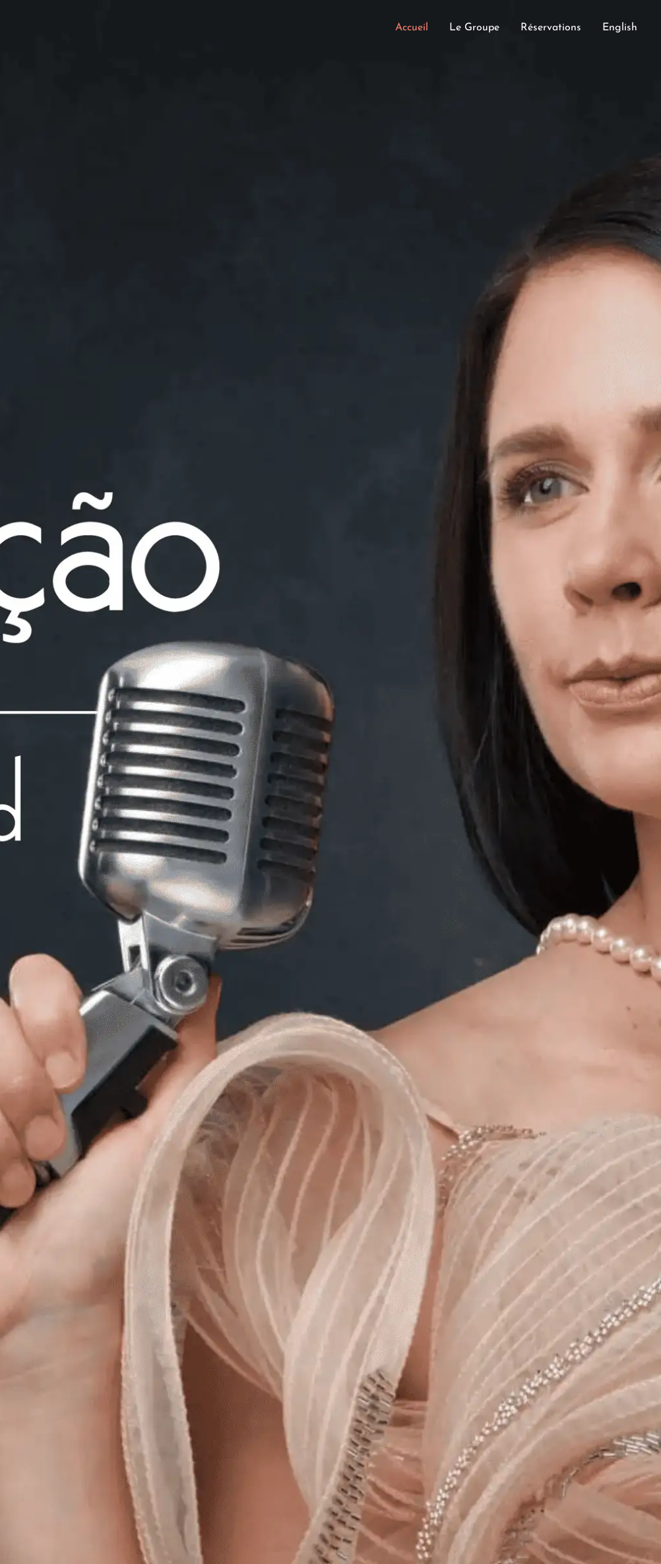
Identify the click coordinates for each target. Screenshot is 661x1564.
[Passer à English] (620, 31)
